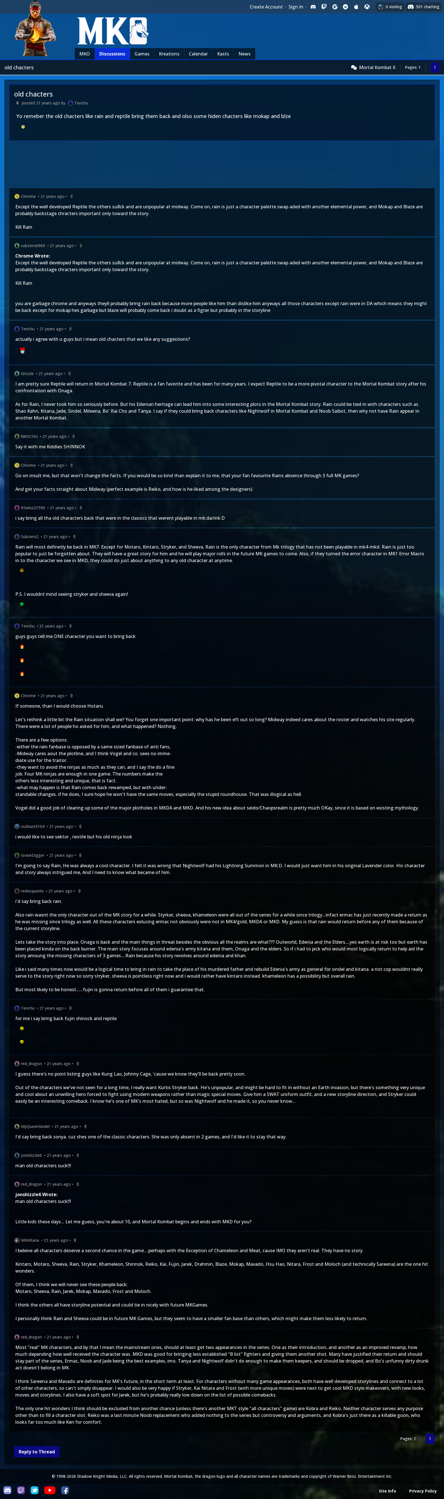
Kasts (223, 54)
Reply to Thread (37, 1452)
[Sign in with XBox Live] (367, 7)
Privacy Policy (423, 1491)
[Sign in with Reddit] (345, 7)
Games (142, 54)
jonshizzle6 (31, 1155)
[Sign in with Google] (334, 7)
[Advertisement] (179, 165)
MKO (84, 54)
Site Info (387, 1491)
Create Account (266, 7)
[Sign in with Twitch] (324, 7)
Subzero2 (30, 536)
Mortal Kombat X (377, 67)
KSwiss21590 (33, 507)
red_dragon (31, 1063)
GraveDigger (32, 855)
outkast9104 (32, 826)
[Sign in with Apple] (356, 7)
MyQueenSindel (35, 1126)
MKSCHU (29, 436)
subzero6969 (33, 245)
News (244, 54)
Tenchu (81, 103)
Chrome (28, 196)
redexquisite (32, 891)
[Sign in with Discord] (313, 7)
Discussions (112, 54)
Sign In (296, 7)
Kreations (169, 54)
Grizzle (27, 373)
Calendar (198, 54)
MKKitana (30, 1240)
